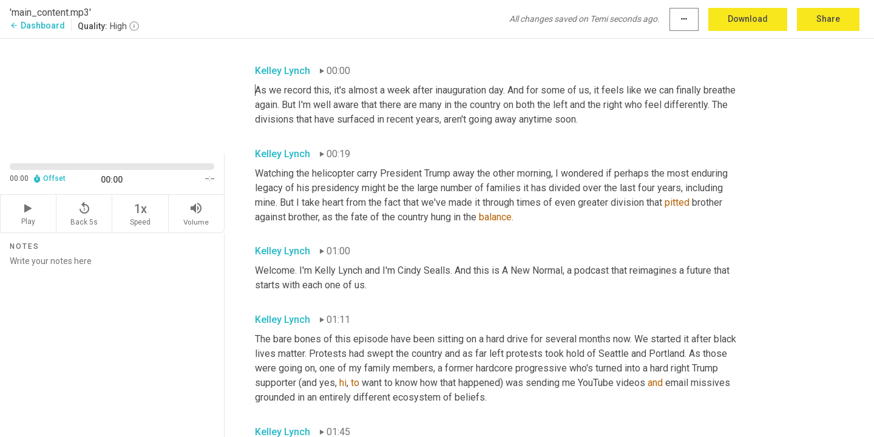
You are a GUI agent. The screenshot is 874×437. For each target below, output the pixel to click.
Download (748, 19)
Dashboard (37, 25)
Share (828, 19)
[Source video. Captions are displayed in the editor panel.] (112, 95)
